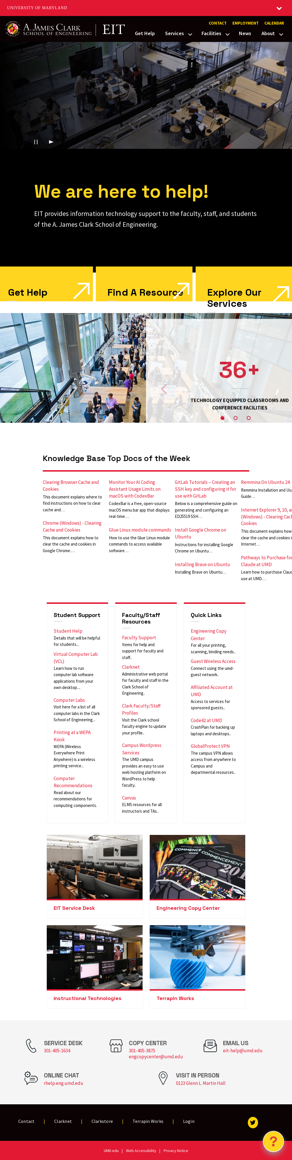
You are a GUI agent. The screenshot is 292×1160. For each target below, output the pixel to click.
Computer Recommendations (73, 782)
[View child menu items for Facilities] (227, 33)
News (245, 33)
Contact (218, 23)
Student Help (68, 631)
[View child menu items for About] (281, 33)
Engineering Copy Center (188, 908)
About (268, 33)
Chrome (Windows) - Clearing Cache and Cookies (72, 526)
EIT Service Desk (74, 908)
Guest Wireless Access (213, 661)
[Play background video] (51, 142)
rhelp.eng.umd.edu (63, 1083)
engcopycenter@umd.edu (156, 1056)
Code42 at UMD (206, 720)
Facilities (211, 33)
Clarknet (131, 667)
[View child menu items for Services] (190, 33)
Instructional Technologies (87, 998)
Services (174, 33)
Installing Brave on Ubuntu (202, 564)
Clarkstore (102, 1121)
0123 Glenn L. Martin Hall (201, 1083)
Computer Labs (69, 700)
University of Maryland (37, 8)
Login (188, 1121)
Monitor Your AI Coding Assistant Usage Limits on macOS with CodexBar (135, 489)
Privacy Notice (176, 1150)
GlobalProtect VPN (210, 746)
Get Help (145, 33)
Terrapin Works (175, 998)
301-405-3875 (142, 1050)
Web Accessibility (141, 1150)
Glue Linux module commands (140, 530)
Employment (245, 23)
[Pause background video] (36, 142)
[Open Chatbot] (273, 1141)
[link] (144, 284)
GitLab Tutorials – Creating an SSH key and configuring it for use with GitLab (205, 489)
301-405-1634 (57, 1050)
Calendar (274, 23)
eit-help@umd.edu (243, 1050)
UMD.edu (111, 1150)
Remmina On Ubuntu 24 (265, 482)
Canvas (129, 798)
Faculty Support (139, 637)
